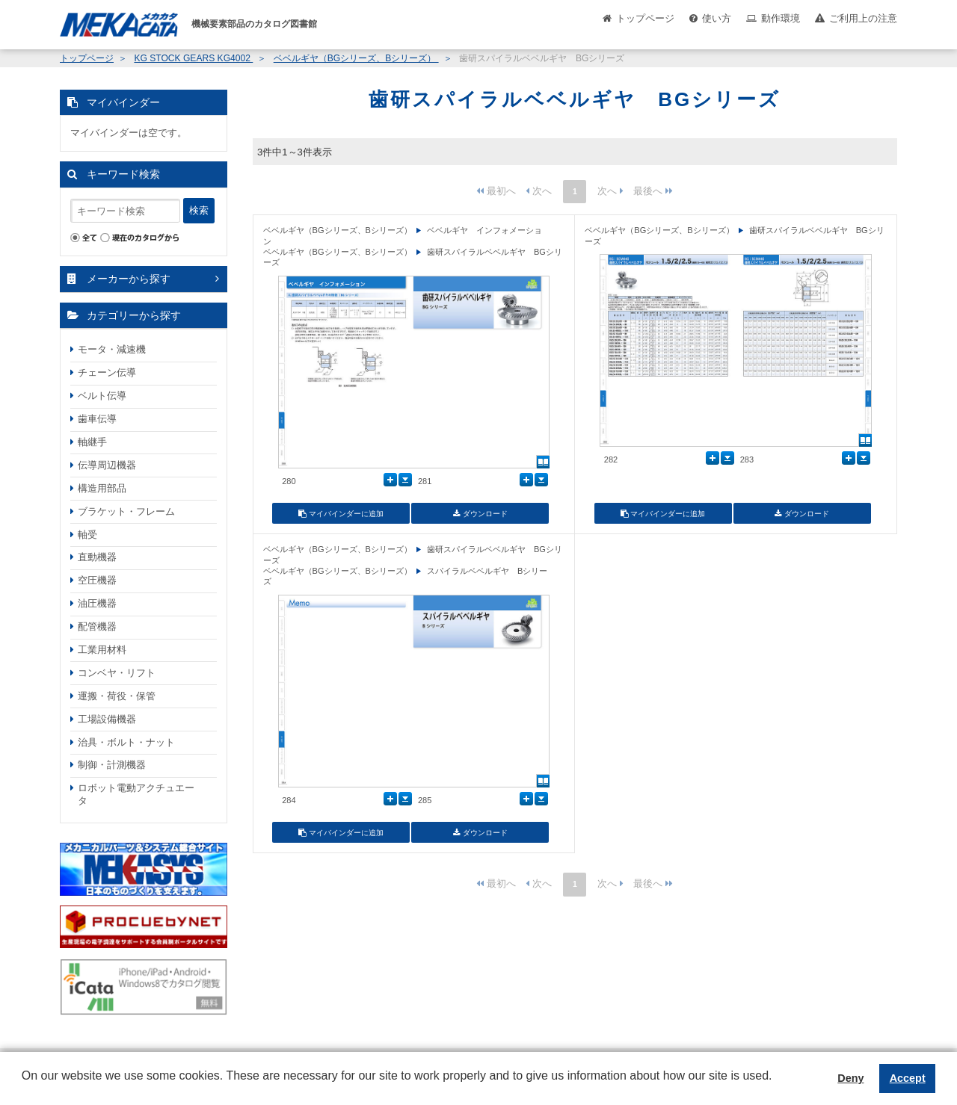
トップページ (645, 18)
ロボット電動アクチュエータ (136, 794)
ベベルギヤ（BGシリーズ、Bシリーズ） (356, 58)
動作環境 (780, 18)
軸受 (87, 534)
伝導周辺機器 (107, 465)
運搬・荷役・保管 (117, 696)
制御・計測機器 (112, 764)
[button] (24, 1087)
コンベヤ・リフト (117, 672)
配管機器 (97, 626)
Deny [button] (850, 1078)
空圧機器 (97, 580)
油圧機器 (97, 603)
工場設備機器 (107, 719)
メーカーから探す (128, 278)
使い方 (716, 18)
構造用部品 (102, 488)
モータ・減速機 (112, 349)
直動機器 (97, 557)
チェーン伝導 (107, 372)
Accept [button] (908, 1078)
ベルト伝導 (102, 395)
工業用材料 (102, 649)
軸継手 (92, 442)
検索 (199, 210)
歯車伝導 (97, 418)
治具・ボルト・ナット (126, 742)
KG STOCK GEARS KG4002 (193, 58)
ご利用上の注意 (863, 18)
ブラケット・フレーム (126, 511)
